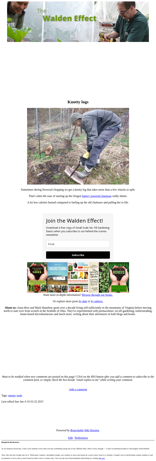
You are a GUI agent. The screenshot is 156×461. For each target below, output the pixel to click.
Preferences (81, 437)
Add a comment (78, 389)
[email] (78, 244)
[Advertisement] (78, 71)
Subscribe (78, 255)
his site (102, 458)
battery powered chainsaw (97, 196)
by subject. (97, 301)
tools (19, 395)
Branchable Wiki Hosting (84, 430)
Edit (70, 437)
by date (83, 301)
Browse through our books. (97, 294)
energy (12, 395)
